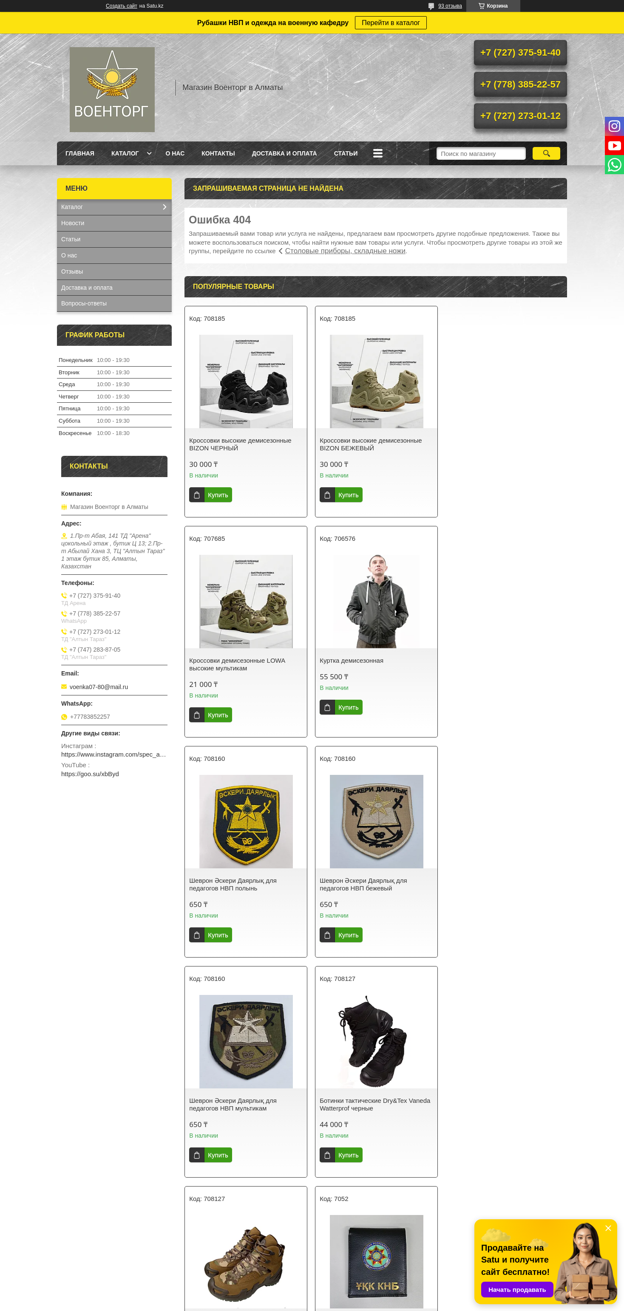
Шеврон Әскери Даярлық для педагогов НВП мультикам (232, 884)
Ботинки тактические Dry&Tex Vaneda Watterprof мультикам (504, 884)
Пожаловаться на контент (347, 1303)
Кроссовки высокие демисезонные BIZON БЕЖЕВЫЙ (370, 444)
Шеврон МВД (468, 1100)
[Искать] (546, 153)
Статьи (346, 153)
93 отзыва (450, 6)
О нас (174, 153)
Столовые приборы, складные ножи (345, 251)
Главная (79, 153)
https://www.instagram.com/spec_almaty (114, 754)
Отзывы (72, 271)
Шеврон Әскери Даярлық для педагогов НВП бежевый (492, 664)
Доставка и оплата (284, 153)
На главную (77, 1251)
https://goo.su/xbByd (90, 773)
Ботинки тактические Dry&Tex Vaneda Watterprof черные (374, 884)
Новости (72, 223)
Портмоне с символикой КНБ (232, 1100)
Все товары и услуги (373, 1185)
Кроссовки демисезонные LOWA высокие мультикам (497, 444)
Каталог (125, 153)
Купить (218, 494)
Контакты (218, 153)
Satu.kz (348, 1295)
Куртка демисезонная (221, 660)
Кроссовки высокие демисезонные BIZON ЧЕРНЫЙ (240, 444)
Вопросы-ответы (84, 303)
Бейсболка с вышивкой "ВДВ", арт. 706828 (370, 1084)
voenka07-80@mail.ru (99, 687)
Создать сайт (121, 6)
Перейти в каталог (391, 22)
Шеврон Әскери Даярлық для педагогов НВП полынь (362, 664)
